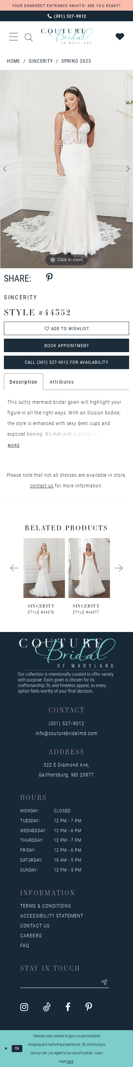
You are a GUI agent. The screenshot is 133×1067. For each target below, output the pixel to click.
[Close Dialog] (6, 1048)
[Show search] (29, 36)
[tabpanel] (66, 169)
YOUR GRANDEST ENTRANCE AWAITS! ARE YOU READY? (66, 5)
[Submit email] (104, 982)
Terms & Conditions (45, 905)
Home (14, 60)
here (70, 1061)
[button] (14, 36)
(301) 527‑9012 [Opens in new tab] (66, 723)
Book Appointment (66, 345)
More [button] (14, 445)
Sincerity (41, 60)
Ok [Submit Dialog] (17, 1048)
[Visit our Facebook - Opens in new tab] (68, 1007)
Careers (31, 935)
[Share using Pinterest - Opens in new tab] (49, 278)
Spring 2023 (76, 60)
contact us (42, 485)
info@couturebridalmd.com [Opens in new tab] (66, 733)
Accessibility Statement (51, 915)
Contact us (35, 925)
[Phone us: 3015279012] (66, 16)
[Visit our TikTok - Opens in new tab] (46, 1007)
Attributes (62, 381)
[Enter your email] (64, 982)
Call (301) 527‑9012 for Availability (67, 362)
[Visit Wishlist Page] (120, 36)
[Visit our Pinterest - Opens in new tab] (88, 1007)
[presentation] (44, 568)
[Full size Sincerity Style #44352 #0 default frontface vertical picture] (66, 169)
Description (24, 381)
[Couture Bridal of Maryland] (66, 36)
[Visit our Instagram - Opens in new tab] (24, 1007)
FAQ (24, 945)
